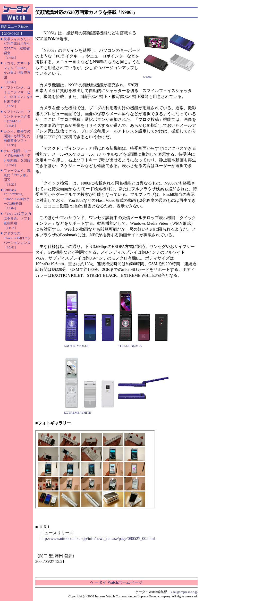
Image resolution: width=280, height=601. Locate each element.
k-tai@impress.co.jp (184, 592)
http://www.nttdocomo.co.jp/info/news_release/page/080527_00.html (97, 538)
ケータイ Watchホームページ (116, 582)
